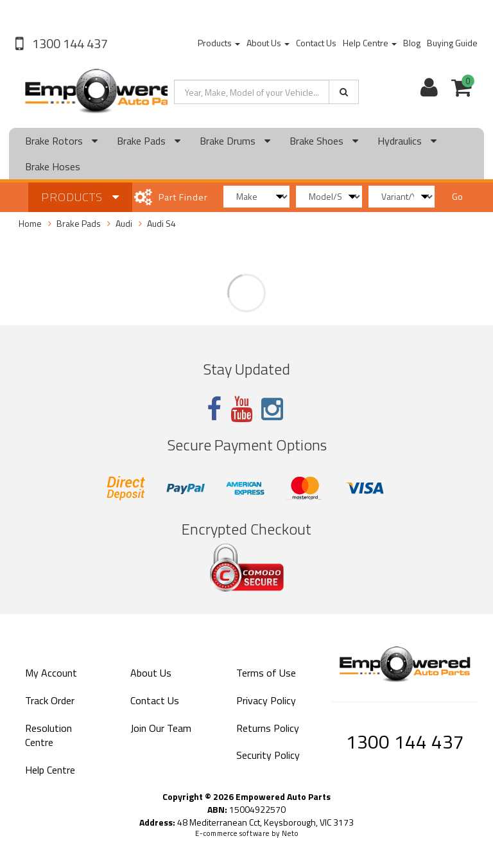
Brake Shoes (324, 140)
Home (30, 223)
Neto (290, 833)
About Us (268, 42)
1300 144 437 (69, 43)
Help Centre (370, 42)
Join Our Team (160, 728)
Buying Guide (452, 42)
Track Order (49, 700)
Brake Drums (235, 140)
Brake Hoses (52, 166)
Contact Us (316, 42)
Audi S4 (161, 223)
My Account (51, 672)
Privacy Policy (266, 700)
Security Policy (268, 755)
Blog (411, 42)
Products (219, 42)
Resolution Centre (48, 735)
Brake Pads (148, 140)
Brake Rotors (61, 140)
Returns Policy (267, 728)
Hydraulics (407, 140)
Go (457, 196)
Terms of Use (266, 672)
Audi (124, 223)
